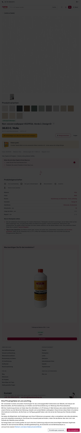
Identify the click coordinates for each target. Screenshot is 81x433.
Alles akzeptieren (73, 430)
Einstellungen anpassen (56, 430)
